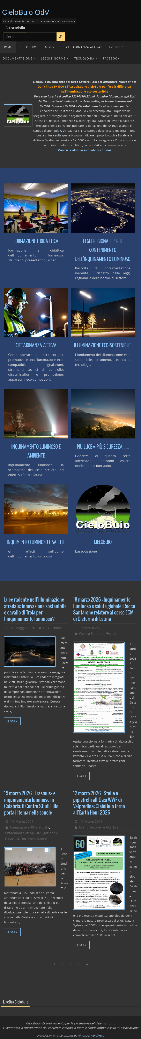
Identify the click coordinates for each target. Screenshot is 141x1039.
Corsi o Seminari (92, 633)
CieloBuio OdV (25, 12)
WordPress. (97, 1035)
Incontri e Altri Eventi (106, 827)
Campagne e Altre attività (29, 827)
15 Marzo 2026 (22, 821)
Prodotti (57, 628)
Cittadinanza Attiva (19, 833)
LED (46, 628)
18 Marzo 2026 (91, 628)
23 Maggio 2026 (23, 628)
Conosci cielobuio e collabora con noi (84, 150)
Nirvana (82, 1035)
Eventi (111, 633)
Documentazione (34, 838)
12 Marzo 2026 (91, 821)
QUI (63, 131)
